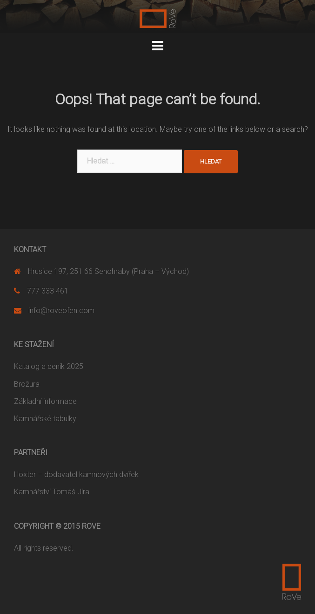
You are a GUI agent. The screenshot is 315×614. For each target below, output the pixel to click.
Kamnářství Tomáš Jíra (51, 491)
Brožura (27, 384)
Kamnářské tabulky (45, 418)
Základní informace (45, 401)
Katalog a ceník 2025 (48, 366)
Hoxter (25, 474)
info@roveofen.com (61, 310)
